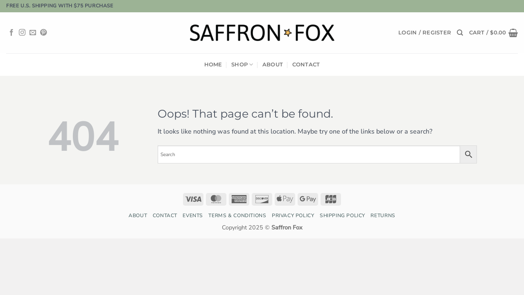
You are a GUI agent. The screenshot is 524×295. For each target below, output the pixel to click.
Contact (306, 64)
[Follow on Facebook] (11, 32)
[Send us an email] (32, 32)
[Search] (460, 33)
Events (193, 215)
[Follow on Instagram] (22, 32)
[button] (424, 32)
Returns (382, 215)
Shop (242, 64)
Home (213, 64)
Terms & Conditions (237, 215)
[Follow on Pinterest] (43, 32)
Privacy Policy (293, 215)
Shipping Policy (342, 215)
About (272, 64)
